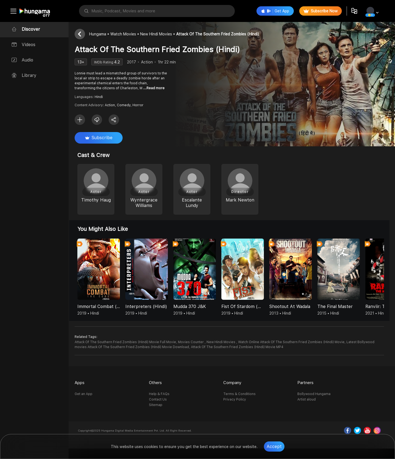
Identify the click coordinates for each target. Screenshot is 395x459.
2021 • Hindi (381, 313)
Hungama (102, 34)
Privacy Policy (237, 399)
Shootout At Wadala (294, 306)
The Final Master (340, 306)
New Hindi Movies (161, 34)
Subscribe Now (320, 11)
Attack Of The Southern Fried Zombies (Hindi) (222, 34)
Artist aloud (308, 399)
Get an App (88, 394)
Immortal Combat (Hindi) (103, 306)
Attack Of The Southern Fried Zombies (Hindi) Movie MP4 (242, 347)
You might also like (107, 229)
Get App (275, 11)
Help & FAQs (163, 394)
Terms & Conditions (242, 394)
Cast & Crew (98, 155)
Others (159, 382)
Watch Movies (128, 34)
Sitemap (159, 405)
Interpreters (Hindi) (151, 306)
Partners (307, 382)
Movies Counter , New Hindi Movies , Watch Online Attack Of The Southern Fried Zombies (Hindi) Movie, (267, 342)
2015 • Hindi (333, 313)
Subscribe (103, 137)
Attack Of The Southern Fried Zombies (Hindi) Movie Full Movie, (131, 342)
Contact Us (161, 399)
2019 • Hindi (93, 313)
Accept (274, 446)
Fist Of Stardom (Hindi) (247, 306)
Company (235, 382)
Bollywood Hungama (315, 394)
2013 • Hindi (285, 313)
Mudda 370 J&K (194, 306)
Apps (84, 382)
